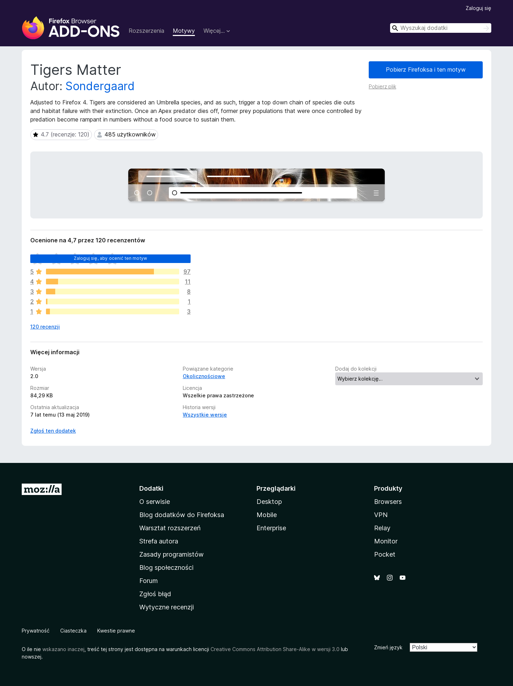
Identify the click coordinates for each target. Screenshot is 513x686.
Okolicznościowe (204, 376)
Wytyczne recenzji (166, 607)
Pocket (384, 554)
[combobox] (440, 28)
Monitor (386, 541)
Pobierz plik (382, 86)
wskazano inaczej (63, 649)
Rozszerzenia (146, 30)
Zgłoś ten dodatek (53, 431)
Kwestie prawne (116, 631)
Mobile (266, 515)
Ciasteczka (73, 631)
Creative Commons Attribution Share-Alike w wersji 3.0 (275, 649)
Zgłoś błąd (155, 594)
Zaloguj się (478, 8)
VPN (381, 515)
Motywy (184, 30)
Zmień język (388, 647)
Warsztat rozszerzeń (170, 528)
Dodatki (151, 488)
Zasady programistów (171, 554)
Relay (382, 528)
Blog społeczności (166, 567)
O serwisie (154, 501)
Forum (148, 580)
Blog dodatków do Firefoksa (181, 515)
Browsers (388, 501)
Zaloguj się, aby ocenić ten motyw (110, 258)
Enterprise (271, 528)
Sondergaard (100, 86)
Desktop (269, 501)
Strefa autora (158, 541)
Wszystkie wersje (205, 415)
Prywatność (36, 631)
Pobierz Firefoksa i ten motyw (426, 69)
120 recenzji (45, 327)
